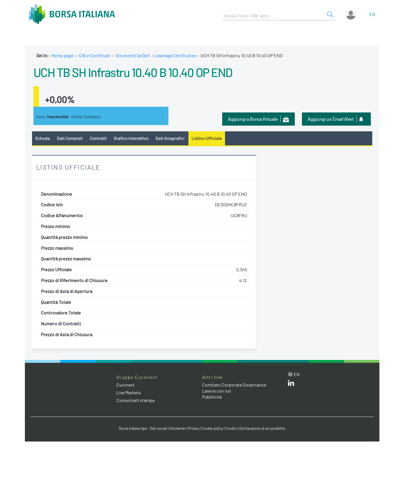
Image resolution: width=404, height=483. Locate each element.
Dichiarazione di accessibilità (263, 428)
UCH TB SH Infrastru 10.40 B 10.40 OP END (137, 72)
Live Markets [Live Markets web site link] (129, 392)
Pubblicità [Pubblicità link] (212, 396)
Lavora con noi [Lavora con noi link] (216, 390)
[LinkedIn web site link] (291, 384)
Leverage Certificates (176, 55)
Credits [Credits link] (232, 428)
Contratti (98, 138)
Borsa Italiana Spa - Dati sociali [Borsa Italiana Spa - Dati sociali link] (142, 428)
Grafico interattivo (132, 138)
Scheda (42, 138)
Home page (62, 55)
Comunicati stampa (135, 400)
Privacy (195, 428)
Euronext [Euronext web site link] (125, 384)
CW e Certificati (94, 55)
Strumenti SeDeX (133, 55)
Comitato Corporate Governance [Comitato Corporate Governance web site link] (234, 384)
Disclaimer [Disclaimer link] (177, 428)
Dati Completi (70, 138)
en (372, 14)
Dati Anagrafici (171, 138)
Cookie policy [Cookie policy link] (213, 428)
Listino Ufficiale (209, 138)
